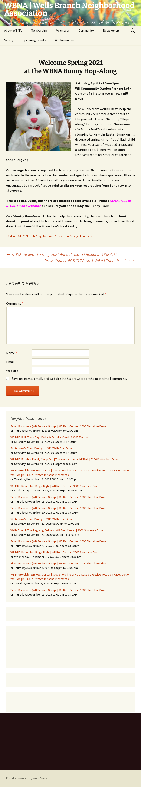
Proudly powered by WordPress (26, 778)
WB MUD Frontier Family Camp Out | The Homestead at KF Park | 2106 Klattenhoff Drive (64, 459)
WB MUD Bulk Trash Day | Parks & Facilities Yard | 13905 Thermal (49, 437)
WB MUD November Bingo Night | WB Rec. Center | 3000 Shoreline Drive (54, 486)
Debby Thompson (81, 236)
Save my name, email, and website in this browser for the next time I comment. (69, 378)
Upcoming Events (34, 40)
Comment (14, 303)
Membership (39, 31)
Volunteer (62, 31)
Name (11, 353)
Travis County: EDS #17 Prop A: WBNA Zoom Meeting (89, 260)
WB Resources (65, 40)
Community (86, 31)
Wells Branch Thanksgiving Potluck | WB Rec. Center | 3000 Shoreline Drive (57, 530)
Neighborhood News (49, 236)
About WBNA (13, 31)
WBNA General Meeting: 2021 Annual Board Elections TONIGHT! (61, 254)
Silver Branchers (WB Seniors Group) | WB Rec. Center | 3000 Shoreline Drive (58, 426)
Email (11, 362)
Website (12, 371)
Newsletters (111, 31)
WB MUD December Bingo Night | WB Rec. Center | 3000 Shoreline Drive (54, 552)
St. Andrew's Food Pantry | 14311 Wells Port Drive (41, 448)
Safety (8, 40)
